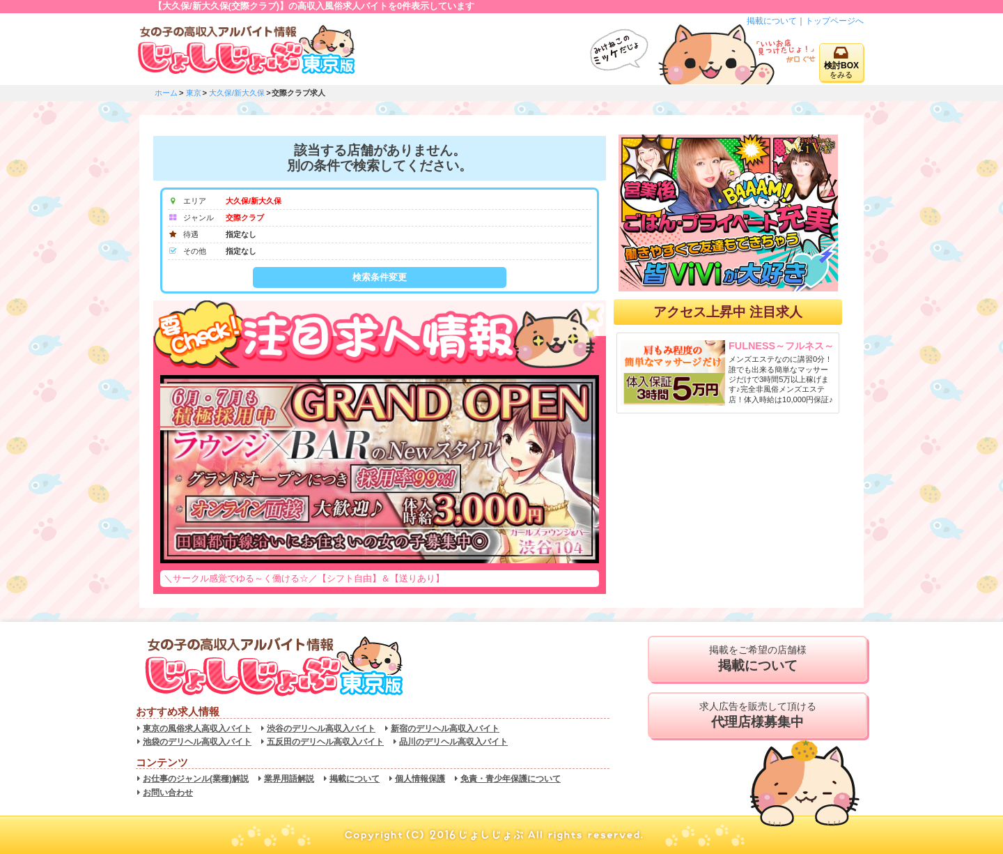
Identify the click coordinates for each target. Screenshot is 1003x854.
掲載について (772, 21)
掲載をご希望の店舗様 (757, 658)
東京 (193, 93)
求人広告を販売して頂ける (757, 715)
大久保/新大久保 (237, 93)
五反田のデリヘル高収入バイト (325, 742)
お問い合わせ (168, 793)
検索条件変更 (379, 277)
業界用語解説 (289, 779)
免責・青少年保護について (510, 779)
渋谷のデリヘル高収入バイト (321, 728)
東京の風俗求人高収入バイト (197, 728)
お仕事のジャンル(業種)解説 (196, 779)
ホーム (166, 93)
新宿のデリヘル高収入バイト (445, 728)
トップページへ (834, 21)
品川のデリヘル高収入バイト (453, 742)
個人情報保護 (420, 779)
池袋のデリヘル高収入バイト (197, 742)
